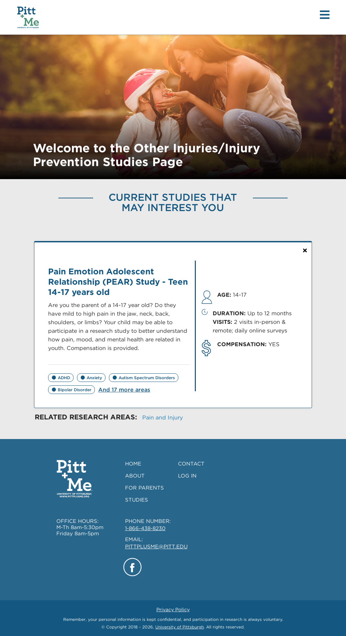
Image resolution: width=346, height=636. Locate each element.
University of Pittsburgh (179, 626)
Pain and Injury (162, 417)
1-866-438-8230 (145, 528)
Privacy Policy (173, 609)
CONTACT (191, 464)
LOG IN (187, 476)
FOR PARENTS (144, 488)
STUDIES (136, 500)
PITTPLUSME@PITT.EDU (156, 547)
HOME (133, 464)
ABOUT (135, 476)
